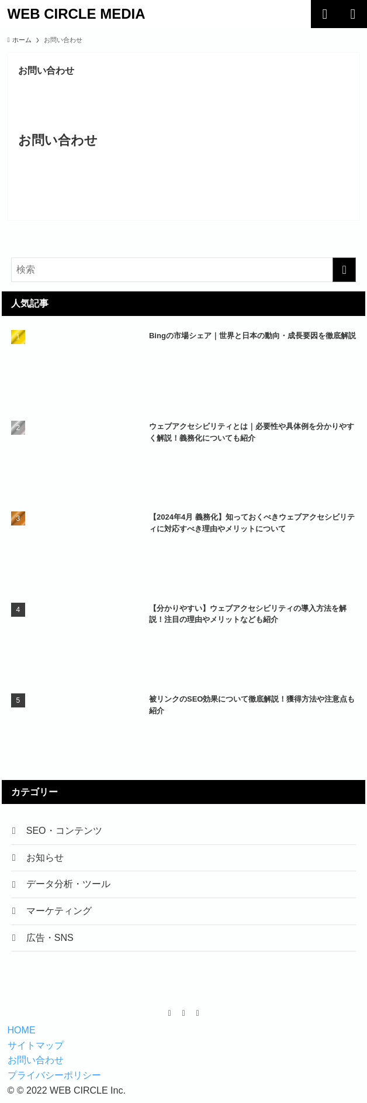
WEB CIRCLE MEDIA (77, 14)
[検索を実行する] (344, 269)
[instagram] (197, 1018)
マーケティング (60, 914)
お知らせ (46, 859)
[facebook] (169, 1018)
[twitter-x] (183, 1018)
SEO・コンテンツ (65, 831)
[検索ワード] (183, 269)
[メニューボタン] (353, 14)
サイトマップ (36, 1051)
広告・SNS (51, 942)
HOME (22, 1035)
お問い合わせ (36, 1065)
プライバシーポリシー (54, 1080)
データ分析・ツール (69, 887)
